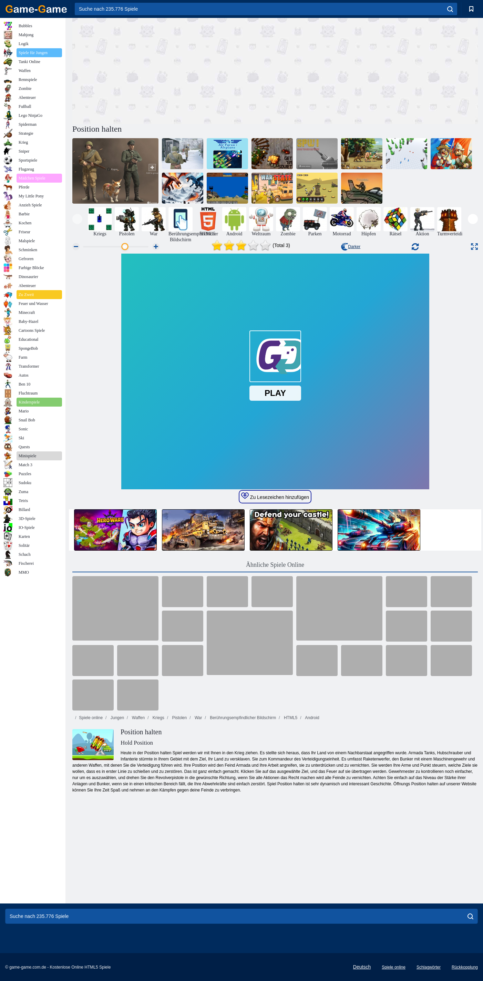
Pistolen (179, 717)
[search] (450, 9)
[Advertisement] (174, 70)
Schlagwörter (429, 967)
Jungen (116, 717)
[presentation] (77, 219)
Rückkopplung (465, 967)
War (198, 717)
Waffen (138, 717)
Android (311, 717)
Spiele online (91, 717)
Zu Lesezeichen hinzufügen (275, 496)
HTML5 (290, 717)
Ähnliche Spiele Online (275, 564)
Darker (350, 247)
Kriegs (157, 717)
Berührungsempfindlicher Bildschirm (242, 717)
